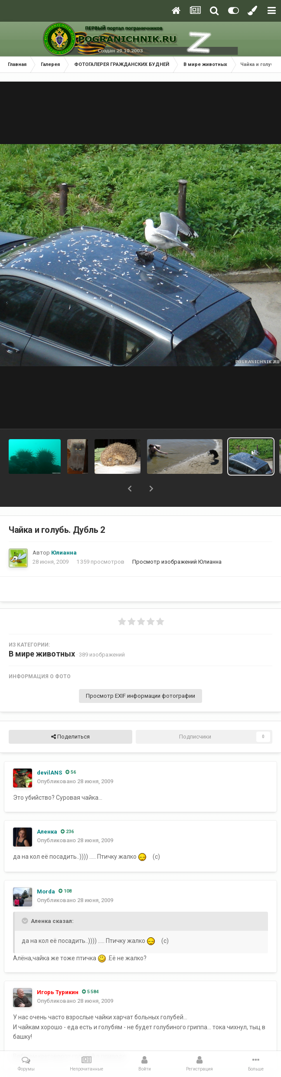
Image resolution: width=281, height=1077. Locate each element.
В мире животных (42, 653)
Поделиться (70, 736)
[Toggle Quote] (25, 920)
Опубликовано (75, 781)
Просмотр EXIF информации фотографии (140, 696)
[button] (129, 488)
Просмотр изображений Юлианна (177, 561)
